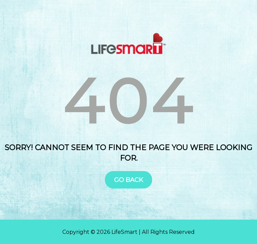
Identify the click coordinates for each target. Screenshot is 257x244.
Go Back (128, 179)
